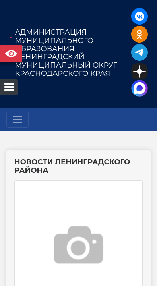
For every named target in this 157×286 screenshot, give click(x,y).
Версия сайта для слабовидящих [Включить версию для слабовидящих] (11, 53)
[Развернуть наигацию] (17, 120)
